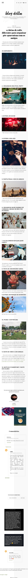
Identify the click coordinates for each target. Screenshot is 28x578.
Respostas (8, 447)
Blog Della (14, 13)
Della (11, 451)
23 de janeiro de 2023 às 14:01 (12, 438)
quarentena (18, 27)
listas (13, 27)
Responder (9, 442)
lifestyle (9, 27)
